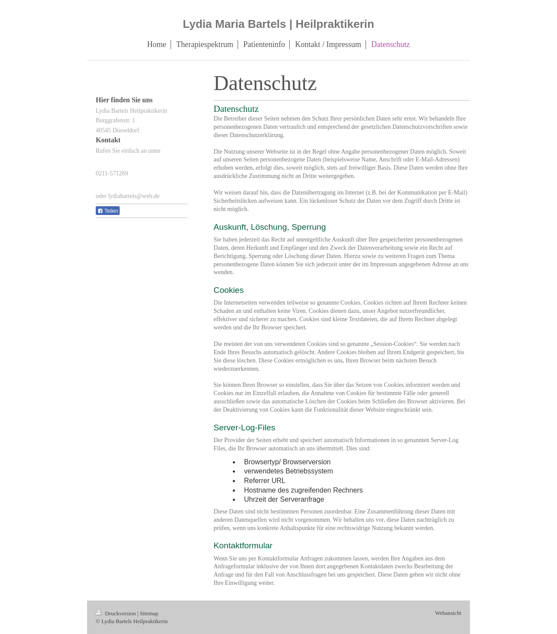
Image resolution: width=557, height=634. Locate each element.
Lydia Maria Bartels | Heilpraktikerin (278, 23)
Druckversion (116, 613)
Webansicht (448, 613)
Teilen (107, 211)
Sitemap (149, 613)
